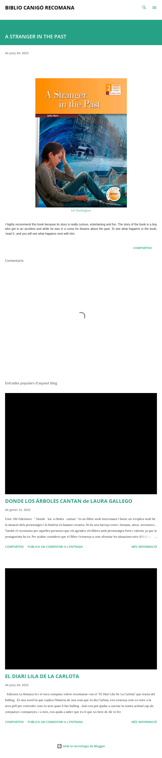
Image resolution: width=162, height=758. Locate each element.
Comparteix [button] (142, 248)
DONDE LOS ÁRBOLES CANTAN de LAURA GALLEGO (68, 500)
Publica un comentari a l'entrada (55, 547)
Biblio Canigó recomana (39, 7)
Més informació (144, 547)
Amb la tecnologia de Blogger (81, 746)
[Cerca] (144, 7)
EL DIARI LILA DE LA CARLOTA (42, 676)
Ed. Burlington (81, 210)
